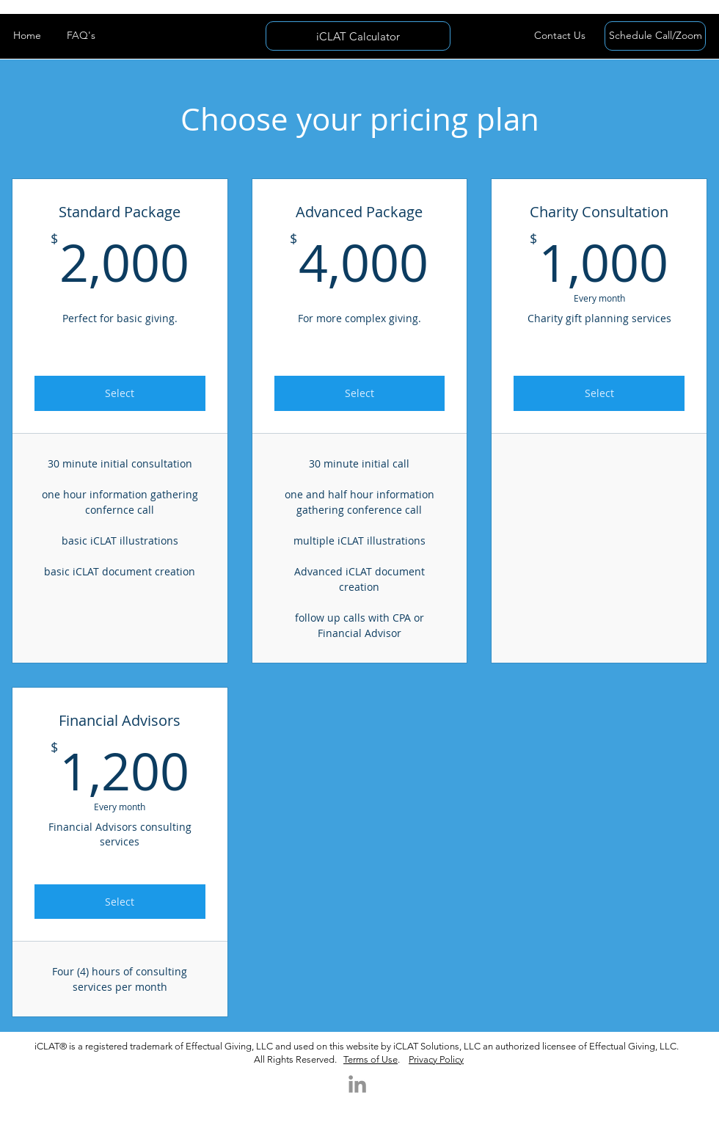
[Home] (26, 36)
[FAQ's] (81, 36)
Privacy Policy (436, 1059)
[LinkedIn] (357, 1083)
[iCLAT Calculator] (358, 36)
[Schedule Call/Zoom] (655, 36)
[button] (559, 36)
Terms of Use (370, 1059)
